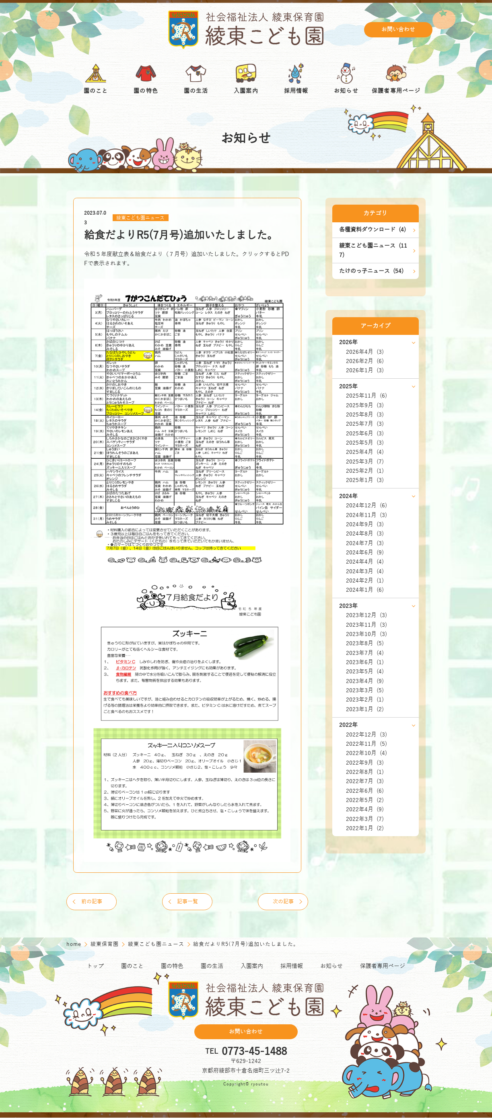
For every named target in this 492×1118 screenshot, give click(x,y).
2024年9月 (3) (365, 524)
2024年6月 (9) (365, 553)
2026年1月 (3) (365, 370)
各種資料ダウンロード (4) (372, 230)
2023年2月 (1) (365, 700)
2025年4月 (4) (365, 452)
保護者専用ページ (382, 967)
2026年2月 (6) (365, 361)
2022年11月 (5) (366, 744)
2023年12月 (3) (366, 615)
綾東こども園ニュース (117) (373, 250)
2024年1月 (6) (365, 590)
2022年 (348, 725)
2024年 (348, 496)
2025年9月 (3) (365, 405)
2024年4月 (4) (365, 562)
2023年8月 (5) (365, 643)
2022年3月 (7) (365, 819)
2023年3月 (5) (365, 690)
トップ (95, 967)
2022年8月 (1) (365, 772)
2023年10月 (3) (366, 634)
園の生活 (212, 967)
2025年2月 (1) (365, 471)
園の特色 (172, 967)
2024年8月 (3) (365, 534)
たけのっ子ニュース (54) (371, 271)
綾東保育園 (106, 945)
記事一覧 (187, 902)
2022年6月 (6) (365, 791)
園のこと (132, 967)
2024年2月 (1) (365, 581)
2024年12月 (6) (366, 506)
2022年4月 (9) (365, 809)
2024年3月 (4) (365, 571)
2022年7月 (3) (365, 781)
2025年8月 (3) (365, 415)
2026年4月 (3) (365, 352)
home (74, 945)
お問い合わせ (398, 30)
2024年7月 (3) (365, 543)
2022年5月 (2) (365, 800)
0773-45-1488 (254, 1052)
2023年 (348, 606)
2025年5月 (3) (365, 443)
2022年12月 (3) (366, 735)
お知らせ (331, 967)
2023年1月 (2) (365, 709)
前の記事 (92, 902)
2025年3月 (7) (365, 462)
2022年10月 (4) (366, 753)
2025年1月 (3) (365, 480)
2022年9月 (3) (365, 763)
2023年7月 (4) (365, 653)
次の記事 (282, 902)
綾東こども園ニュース (140, 218)
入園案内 (252, 967)
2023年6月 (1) (365, 662)
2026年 (348, 342)
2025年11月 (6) (366, 396)
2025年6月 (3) (365, 434)
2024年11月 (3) (366, 515)
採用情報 (291, 967)
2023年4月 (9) (365, 681)
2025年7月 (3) (365, 424)
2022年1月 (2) (365, 828)
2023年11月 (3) (366, 625)
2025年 (348, 387)
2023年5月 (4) (365, 672)
